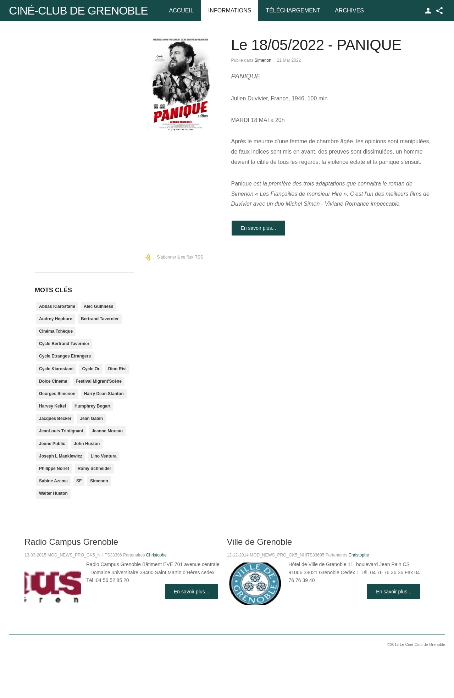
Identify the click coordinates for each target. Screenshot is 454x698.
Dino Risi (117, 368)
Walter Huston (53, 493)
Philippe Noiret (54, 468)
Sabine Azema (53, 480)
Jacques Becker (55, 418)
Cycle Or (90, 368)
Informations (229, 10)
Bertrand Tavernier (99, 318)
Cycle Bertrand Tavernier (64, 343)
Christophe (156, 555)
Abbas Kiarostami (57, 306)
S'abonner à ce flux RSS (180, 257)
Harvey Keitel (52, 406)
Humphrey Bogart (92, 406)
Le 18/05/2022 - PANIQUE (316, 45)
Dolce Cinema (53, 381)
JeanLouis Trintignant (61, 430)
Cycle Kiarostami (56, 368)
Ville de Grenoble (259, 542)
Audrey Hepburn (55, 318)
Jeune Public (52, 443)
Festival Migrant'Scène (99, 381)
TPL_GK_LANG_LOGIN (428, 10)
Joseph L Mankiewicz (60, 456)
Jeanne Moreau (107, 430)
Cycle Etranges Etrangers (65, 356)
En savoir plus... (258, 228)
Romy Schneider (94, 468)
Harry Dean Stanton (104, 393)
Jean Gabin (91, 418)
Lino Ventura (104, 456)
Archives (349, 10)
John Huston (87, 443)
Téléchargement (293, 10)
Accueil (181, 10)
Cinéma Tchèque (56, 331)
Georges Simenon (57, 393)
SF (79, 480)
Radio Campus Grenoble (71, 542)
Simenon (263, 60)
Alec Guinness (98, 306)
